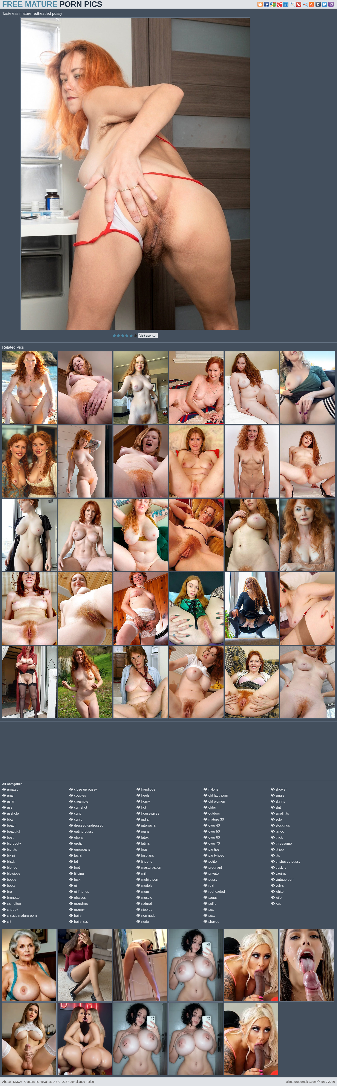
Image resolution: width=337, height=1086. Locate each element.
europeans (79, 849)
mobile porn (147, 879)
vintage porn (283, 879)
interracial (146, 825)
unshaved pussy (285, 861)
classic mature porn (19, 915)
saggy (211, 897)
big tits (9, 849)
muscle (144, 897)
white (277, 891)
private (211, 873)
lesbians (145, 855)
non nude (146, 915)
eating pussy (81, 831)
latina (143, 843)
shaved (211, 921)
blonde (9, 867)
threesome (281, 843)
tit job (277, 849)
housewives (147, 813)
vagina (278, 873)
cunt (75, 813)
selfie (210, 903)
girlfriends (79, 891)
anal (8, 795)
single (278, 795)
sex (209, 909)
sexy (209, 915)
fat (73, 861)
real (209, 885)
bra (7, 891)
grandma (78, 903)
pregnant (213, 867)
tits (275, 855)
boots (8, 885)
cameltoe (11, 903)
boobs (9, 879)
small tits (280, 813)
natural (144, 903)
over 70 (212, 843)
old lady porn (216, 795)
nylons (211, 789)
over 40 (212, 825)
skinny (278, 801)
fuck (74, 879)
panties (211, 849)
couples (77, 795)
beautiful (11, 831)
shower (279, 789)
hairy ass (78, 921)
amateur (11, 789)
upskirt (278, 867)
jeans (143, 831)
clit (6, 921)
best (8, 837)
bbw (7, 819)
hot (141, 807)
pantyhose (214, 855)
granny (76, 909)
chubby (10, 909)
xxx (276, 903)
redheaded (214, 891)
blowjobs (11, 873)
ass (7, 807)
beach (9, 825)
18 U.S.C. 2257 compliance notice (71, 1081)
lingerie (144, 861)
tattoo (277, 831)
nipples (144, 909)
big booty (11, 843)
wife (276, 897)
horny (143, 801)
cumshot (78, 807)
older (210, 807)
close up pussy (83, 789)
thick (277, 837)
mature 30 (214, 819)
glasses (77, 897)
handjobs (145, 789)
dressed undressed (86, 825)
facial (75, 855)
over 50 (212, 831)
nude (142, 921)
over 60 (212, 837)
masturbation (148, 867)
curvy (75, 819)
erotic (76, 843)
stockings (280, 825)
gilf (73, 885)
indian (143, 819)
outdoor (212, 813)
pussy (210, 879)
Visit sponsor (148, 335)
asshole (10, 813)
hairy (75, 915)
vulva (277, 885)
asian (8, 801)
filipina (76, 873)
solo (276, 819)
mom (142, 891)
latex (142, 837)
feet (74, 867)
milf (141, 873)
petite (210, 861)
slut (276, 807)
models (144, 885)
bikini (8, 855)
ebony (76, 837)
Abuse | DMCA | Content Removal (24, 1081)
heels (143, 795)
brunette (11, 897)
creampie (78, 801)
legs (142, 849)
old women (214, 801)
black (8, 861)
